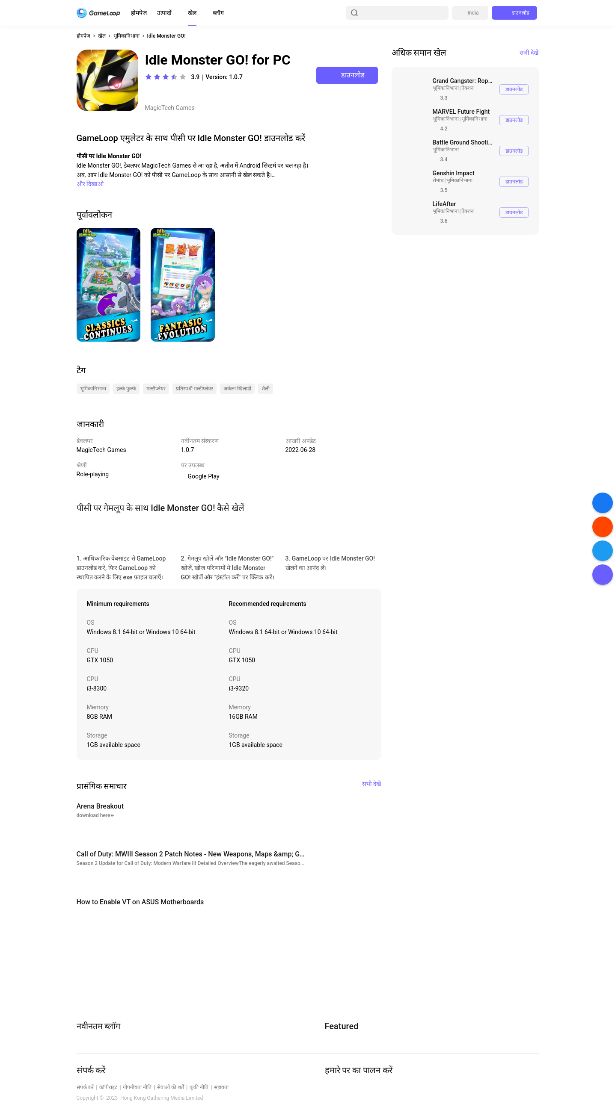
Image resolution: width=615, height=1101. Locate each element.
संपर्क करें (85, 1087)
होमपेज (139, 12)
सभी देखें (529, 52)
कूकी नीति (199, 1087)
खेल (192, 12)
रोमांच (438, 180)
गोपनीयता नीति (137, 1087)
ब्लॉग (218, 12)
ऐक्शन (467, 88)
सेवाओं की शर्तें (170, 1087)
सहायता (221, 1087)
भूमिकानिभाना (126, 36)
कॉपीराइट (108, 1087)
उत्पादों (164, 12)
